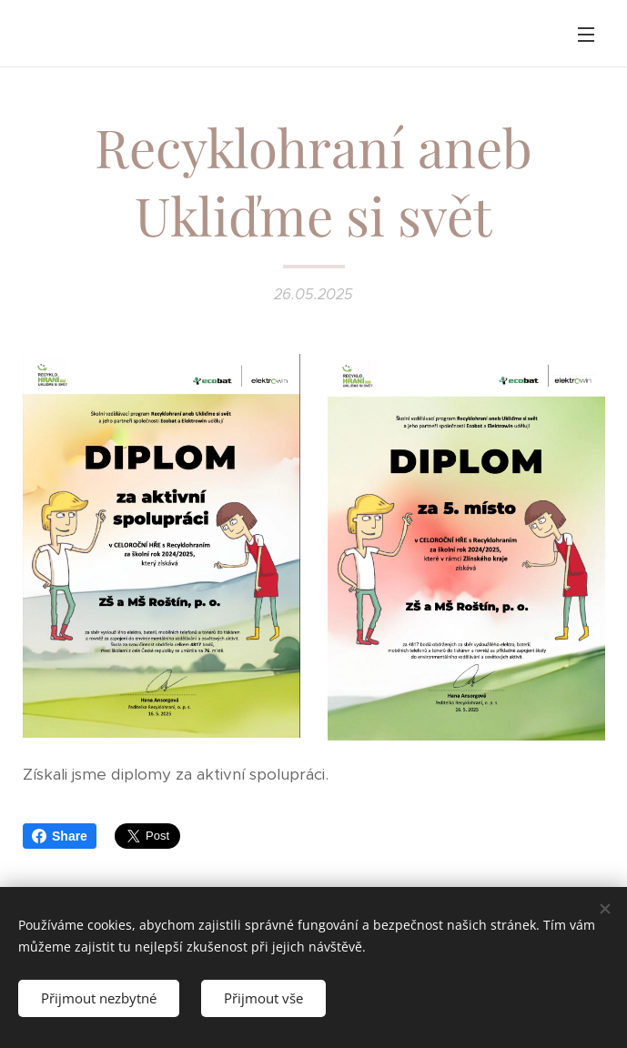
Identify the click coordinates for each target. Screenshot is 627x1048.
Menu (586, 34)
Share (59, 836)
